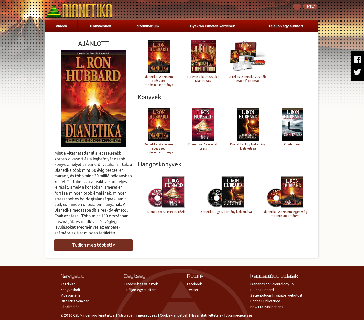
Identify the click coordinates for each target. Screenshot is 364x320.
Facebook (194, 284)
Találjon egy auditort (286, 26)
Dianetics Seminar (75, 301)
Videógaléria (70, 295)
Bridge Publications (265, 301)
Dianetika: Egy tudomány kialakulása (248, 146)
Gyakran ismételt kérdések (212, 26)
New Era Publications (266, 307)
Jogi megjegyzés (239, 315)
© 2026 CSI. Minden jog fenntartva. (88, 315)
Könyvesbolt (100, 26)
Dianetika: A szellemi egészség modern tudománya (159, 81)
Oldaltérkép (70, 307)
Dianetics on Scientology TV (272, 284)
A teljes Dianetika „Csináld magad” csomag (248, 78)
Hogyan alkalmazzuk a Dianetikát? (203, 78)
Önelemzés (292, 144)
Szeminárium (148, 26)
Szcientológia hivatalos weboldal (276, 295)
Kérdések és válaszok (141, 284)
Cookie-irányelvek (174, 315)
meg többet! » (93, 244)
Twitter (192, 290)
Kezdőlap (68, 284)
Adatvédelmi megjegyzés (137, 315)
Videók (61, 26)
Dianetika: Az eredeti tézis (203, 146)
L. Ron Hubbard (262, 290)
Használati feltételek (207, 315)
